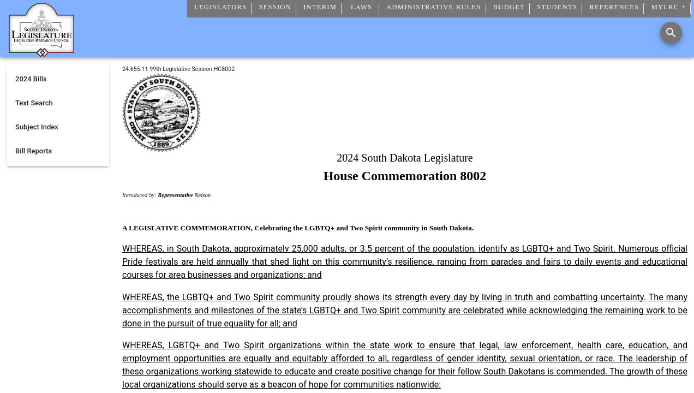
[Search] (671, 33)
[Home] (41, 53)
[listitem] (58, 79)
